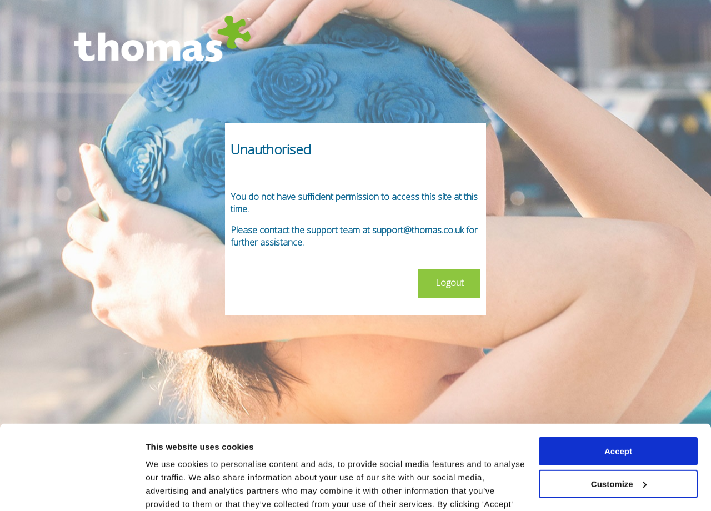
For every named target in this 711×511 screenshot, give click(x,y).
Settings (162, 489)
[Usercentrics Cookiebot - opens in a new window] (72, 489)
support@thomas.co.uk (418, 230)
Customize (619, 411)
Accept (618, 379)
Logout (449, 283)
